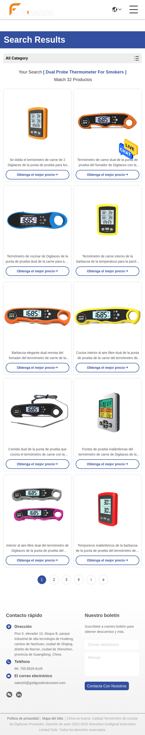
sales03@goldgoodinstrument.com (40, 683)
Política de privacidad (23, 718)
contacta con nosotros (106, 686)
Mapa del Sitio (52, 718)
